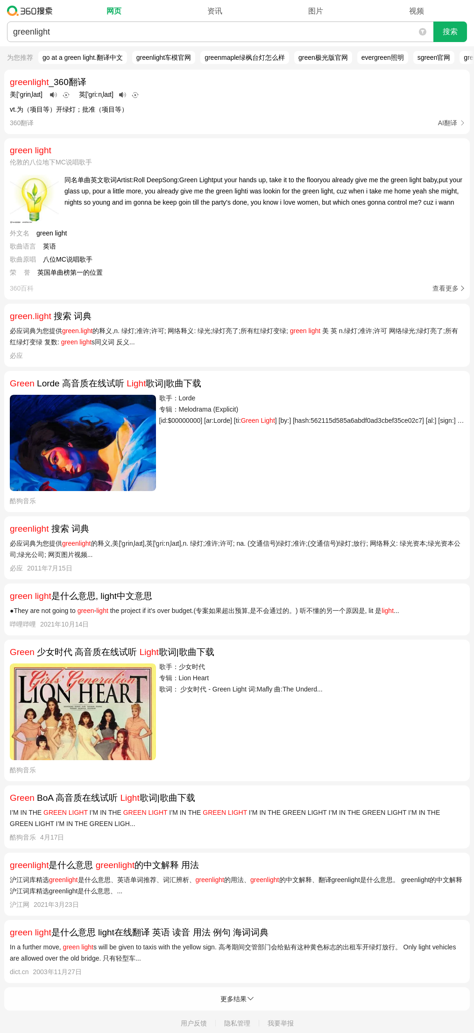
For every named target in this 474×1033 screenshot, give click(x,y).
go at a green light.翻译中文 (82, 57)
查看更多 (445, 288)
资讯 (214, 11)
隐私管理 (237, 1023)
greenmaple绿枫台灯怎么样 (245, 57)
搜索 (450, 32)
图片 (315, 11)
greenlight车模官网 (163, 57)
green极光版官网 (323, 57)
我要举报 (281, 1023)
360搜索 (32, 10)
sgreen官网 (434, 57)
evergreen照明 (382, 57)
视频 (416, 11)
